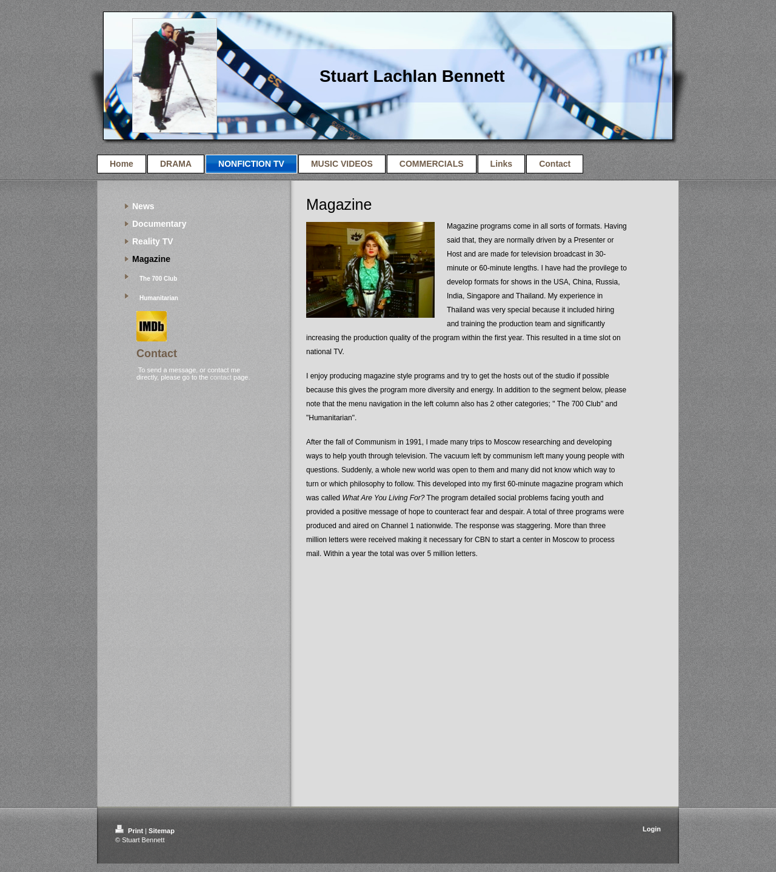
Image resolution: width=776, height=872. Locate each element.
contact (220, 377)
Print (130, 830)
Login (652, 829)
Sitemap (162, 830)
